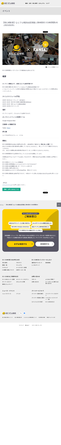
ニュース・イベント (8, 291)
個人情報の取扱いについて (7, 317)
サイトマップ (21, 325)
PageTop (59, 203)
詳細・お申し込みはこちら (11, 189)
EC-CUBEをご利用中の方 (10, 276)
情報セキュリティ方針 (51, 317)
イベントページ (6, 184)
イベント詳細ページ (52, 67)
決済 (30, 3)
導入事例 (35, 3)
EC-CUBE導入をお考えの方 (11, 260)
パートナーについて (38, 291)
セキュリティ (42, 3)
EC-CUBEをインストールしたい (42, 260)
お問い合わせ (36, 276)
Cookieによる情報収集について (30, 317)
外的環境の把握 (42, 317)
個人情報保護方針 (18, 317)
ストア (48, 3)
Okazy (8, 128)
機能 (26, 3)
